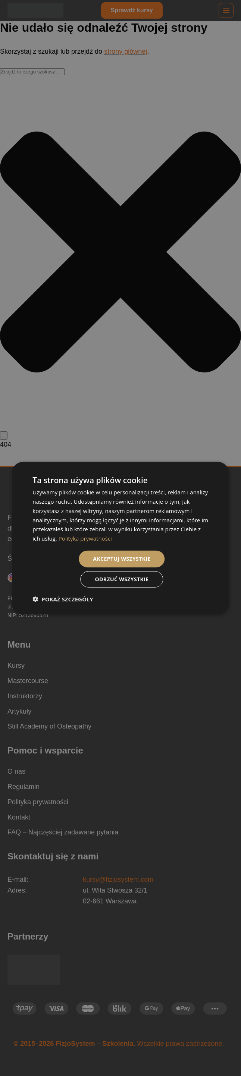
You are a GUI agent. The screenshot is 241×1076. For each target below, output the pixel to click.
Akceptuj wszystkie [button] (121, 558)
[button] (62, 599)
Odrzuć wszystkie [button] (121, 578)
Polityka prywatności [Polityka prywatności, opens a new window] (85, 538)
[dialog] (120, 538)
